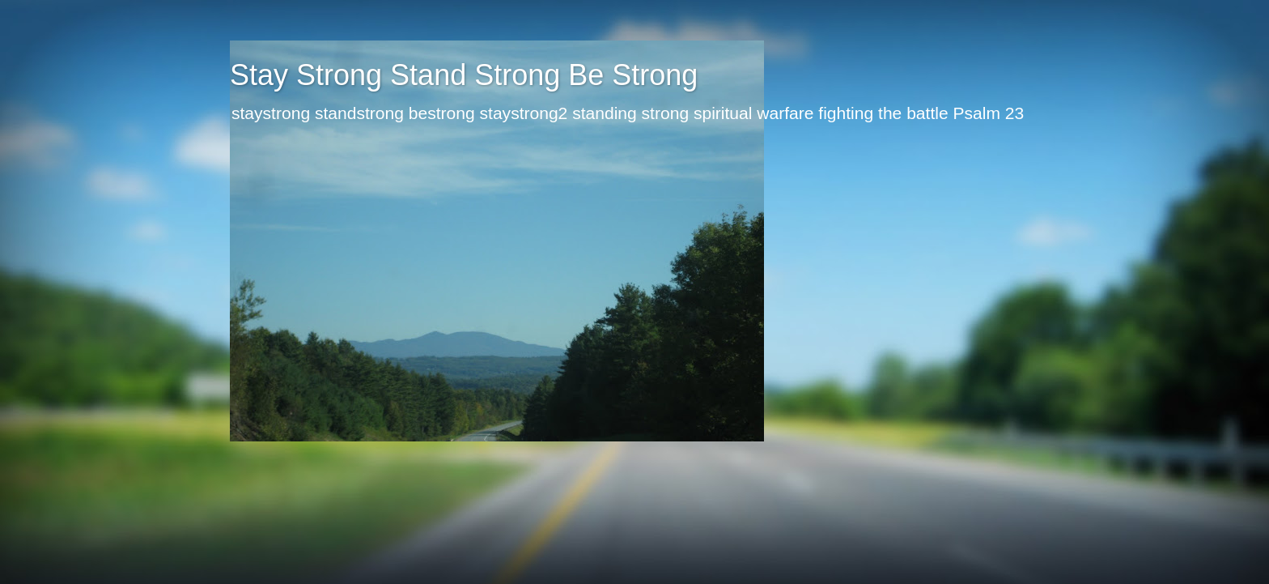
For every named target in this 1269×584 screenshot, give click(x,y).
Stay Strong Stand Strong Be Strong (464, 75)
